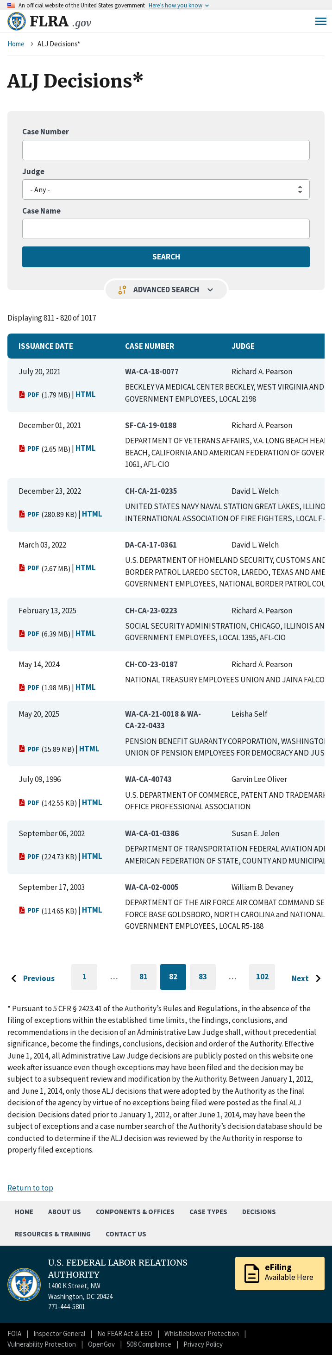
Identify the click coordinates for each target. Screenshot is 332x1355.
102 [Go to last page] (266, 980)
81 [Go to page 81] (148, 978)
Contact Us (126, 1233)
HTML (85, 394)
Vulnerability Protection (41, 1344)
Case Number (45, 131)
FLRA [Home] (60, 21)
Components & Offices (135, 1211)
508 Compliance (149, 1344)
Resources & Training (53, 1233)
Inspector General (59, 1333)
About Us (64, 1211)
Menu (320, 21)
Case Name (41, 211)
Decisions (259, 1211)
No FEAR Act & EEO (124, 1333)
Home (16, 43)
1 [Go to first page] (90, 980)
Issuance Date (46, 346)
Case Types (208, 1211)
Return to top (30, 1188)
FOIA (14, 1333)
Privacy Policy (203, 1344)
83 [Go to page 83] (207, 978)
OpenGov (101, 1344)
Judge (33, 171)
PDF (29, 394)
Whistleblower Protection (201, 1333)
